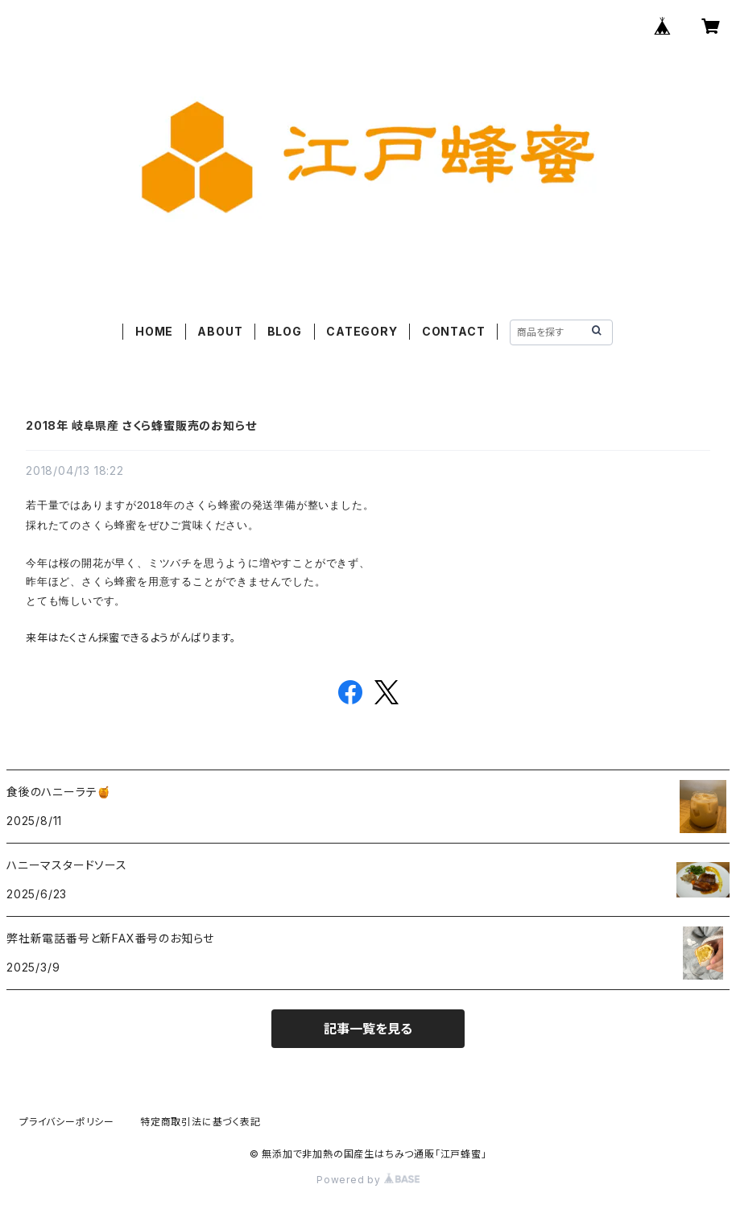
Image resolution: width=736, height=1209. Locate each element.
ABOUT (219, 331)
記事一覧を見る (368, 1029)
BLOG (284, 331)
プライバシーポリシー (66, 1122)
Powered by (368, 1180)
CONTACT (454, 331)
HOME (154, 331)
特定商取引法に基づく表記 (200, 1122)
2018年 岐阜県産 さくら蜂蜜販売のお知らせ (141, 425)
